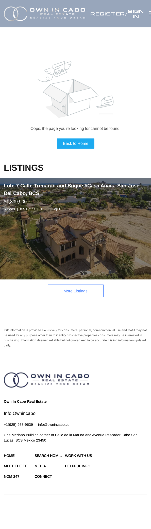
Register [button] (107, 13)
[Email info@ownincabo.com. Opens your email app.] (55, 424)
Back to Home (75, 143)
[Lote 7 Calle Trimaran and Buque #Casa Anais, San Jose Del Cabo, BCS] (75, 228)
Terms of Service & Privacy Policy (26, 511)
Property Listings (114, 511)
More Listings (75, 291)
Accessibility (12, 516)
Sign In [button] (136, 14)
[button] (44, 14)
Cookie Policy (61, 511)
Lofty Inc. (58, 502)
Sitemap (134, 511)
